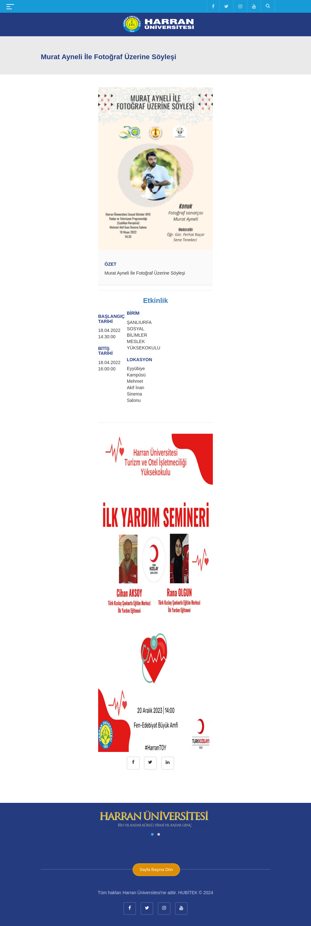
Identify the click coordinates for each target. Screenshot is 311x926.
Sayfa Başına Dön (156, 869)
